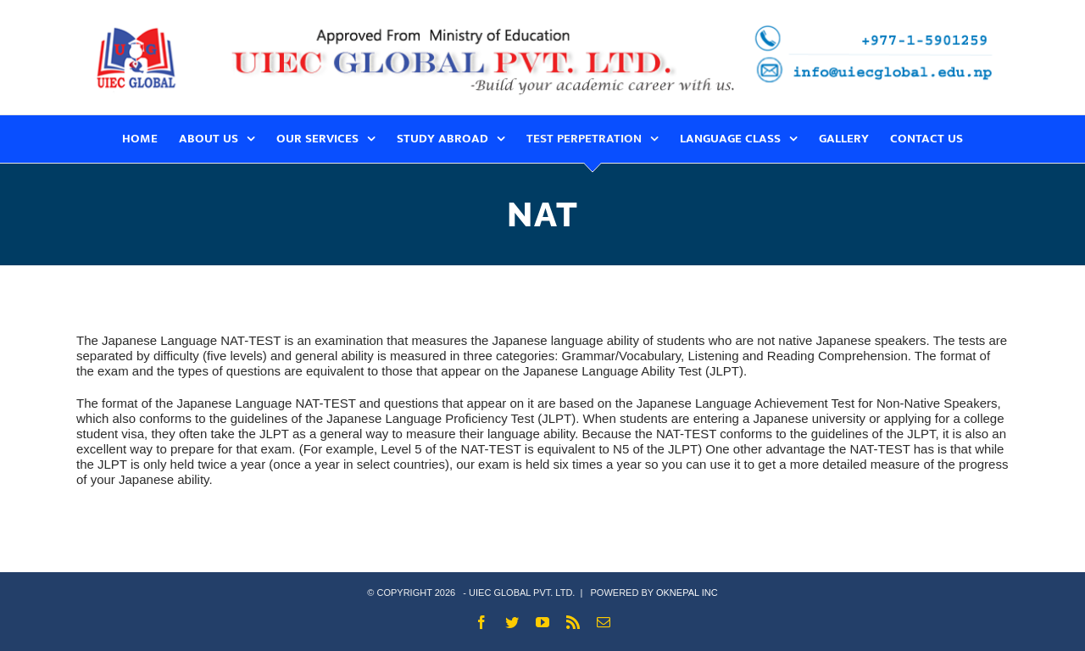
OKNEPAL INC (687, 592)
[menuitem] (150, 139)
